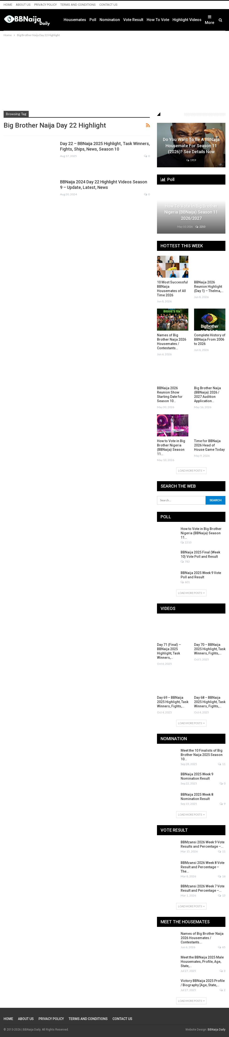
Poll (92, 19)
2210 (200, 226)
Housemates (75, 19)
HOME (8, 4)
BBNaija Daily (216, 1029)
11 (221, 764)
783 (185, 561)
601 (185, 582)
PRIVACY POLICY (45, 4)
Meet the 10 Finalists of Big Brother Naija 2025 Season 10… (202, 755)
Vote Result (133, 19)
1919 (191, 160)
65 (221, 947)
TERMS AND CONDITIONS (78, 4)
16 (221, 876)
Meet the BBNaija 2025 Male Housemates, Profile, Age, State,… (202, 961)
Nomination (110, 19)
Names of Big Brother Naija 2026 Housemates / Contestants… (202, 938)
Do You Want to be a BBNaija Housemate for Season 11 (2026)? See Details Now (191, 145)
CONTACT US (108, 4)
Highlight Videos (187, 19)
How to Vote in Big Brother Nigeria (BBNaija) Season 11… (201, 533)
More (209, 20)
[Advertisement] (114, 73)
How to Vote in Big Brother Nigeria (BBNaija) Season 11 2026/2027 (191, 211)
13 (221, 895)
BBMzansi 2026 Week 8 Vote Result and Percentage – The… (202, 867)
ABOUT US (23, 4)
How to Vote (158, 19)
